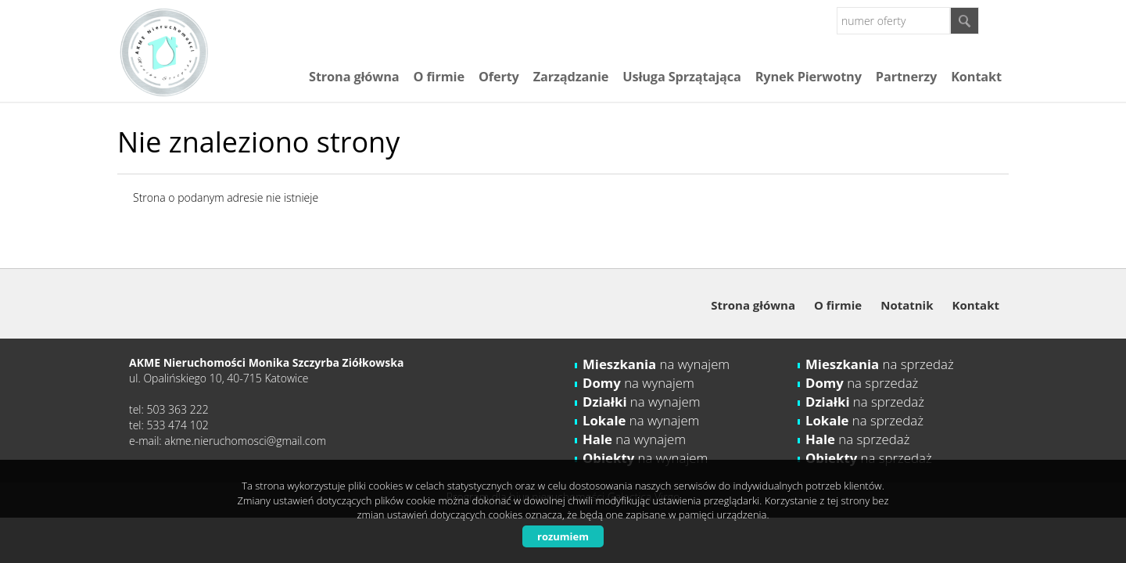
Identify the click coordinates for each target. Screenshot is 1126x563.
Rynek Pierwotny (808, 76)
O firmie (438, 76)
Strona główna (354, 76)
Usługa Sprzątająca (681, 76)
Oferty (499, 76)
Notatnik (906, 305)
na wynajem (656, 364)
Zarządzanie (570, 76)
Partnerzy (906, 76)
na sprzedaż (879, 364)
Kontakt (976, 76)
